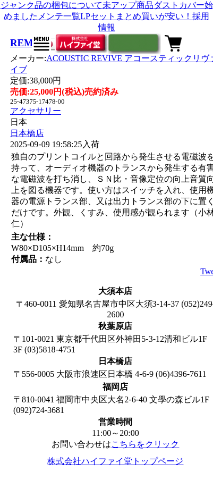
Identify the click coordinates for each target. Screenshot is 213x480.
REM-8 (25, 42)
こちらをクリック (145, 444)
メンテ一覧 (59, 16)
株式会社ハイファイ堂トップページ (115, 461)
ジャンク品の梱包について (52, 5)
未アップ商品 (128, 5)
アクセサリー (35, 110)
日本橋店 (27, 133)
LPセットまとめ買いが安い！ (136, 16)
